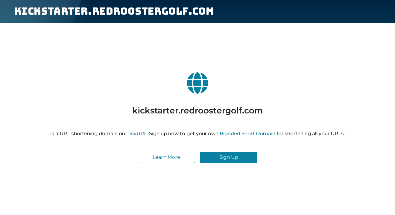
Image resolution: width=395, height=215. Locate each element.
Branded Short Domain (247, 133)
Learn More (166, 157)
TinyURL (136, 133)
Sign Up (228, 157)
